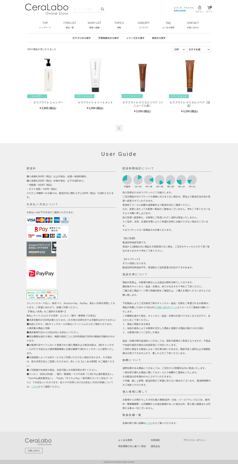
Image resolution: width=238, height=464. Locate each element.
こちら (34, 386)
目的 (159, 38)
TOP (45, 25)
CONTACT (193, 25)
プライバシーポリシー (194, 440)
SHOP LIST (94, 25)
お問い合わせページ (166, 307)
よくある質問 (125, 440)
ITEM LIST (69, 25)
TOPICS (119, 25)
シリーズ (135, 38)
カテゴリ (81, 38)
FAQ (168, 25)
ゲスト (187, 7)
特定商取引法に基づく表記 (132, 446)
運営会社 (155, 446)
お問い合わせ (34, 450)
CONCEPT (144, 25)
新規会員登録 (180, 10)
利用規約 (155, 440)
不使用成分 (108, 38)
